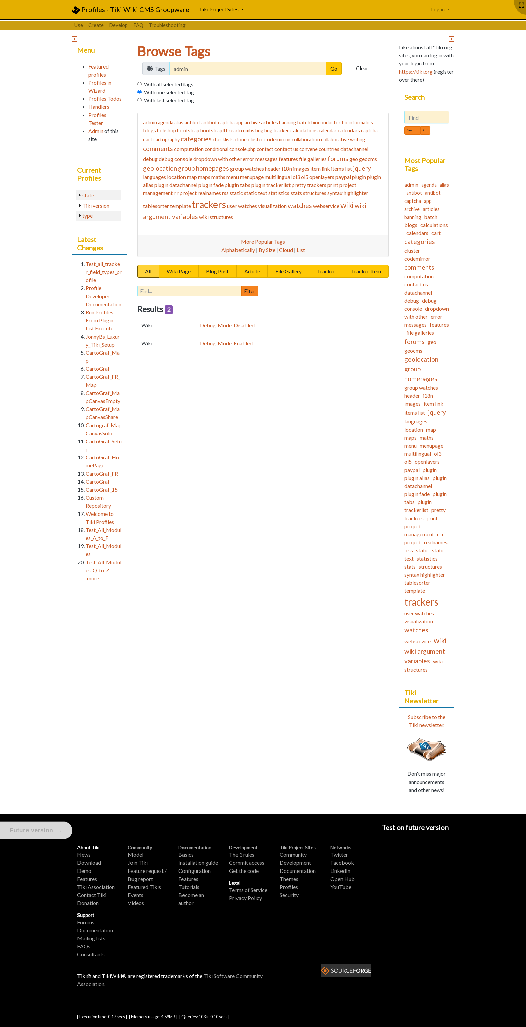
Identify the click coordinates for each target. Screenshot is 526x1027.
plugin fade (211, 185)
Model (135, 854)
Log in (438, 9)
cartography (166, 139)
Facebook (342, 862)
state (88, 195)
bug (259, 130)
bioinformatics (357, 122)
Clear (362, 68)
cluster (255, 139)
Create (96, 25)
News (84, 854)
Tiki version (95, 205)
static (236, 193)
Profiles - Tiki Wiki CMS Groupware (130, 9)
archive (252, 122)
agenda (165, 122)
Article (252, 271)
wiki (347, 205)
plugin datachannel (175, 185)
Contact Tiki (91, 895)
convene (308, 149)
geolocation (160, 168)
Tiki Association (96, 887)
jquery (362, 168)
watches (300, 205)
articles (269, 122)
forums (338, 158)
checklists (223, 139)
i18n (287, 168)
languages (154, 177)
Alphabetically (238, 250)
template (180, 206)
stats (296, 193)
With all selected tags (168, 84)
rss (225, 193)
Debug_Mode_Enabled (226, 343)
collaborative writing (343, 139)
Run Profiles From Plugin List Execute (99, 320)
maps (204, 177)
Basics (186, 854)
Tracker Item (366, 271)
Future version (36, 830)
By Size (267, 250)
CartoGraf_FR (102, 473)
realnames (209, 193)
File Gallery (288, 271)
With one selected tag (169, 92)
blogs (149, 130)
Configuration (194, 870)
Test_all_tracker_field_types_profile (104, 272)
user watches (242, 206)
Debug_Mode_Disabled (227, 325)
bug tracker (276, 130)
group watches (247, 168)
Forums (85, 922)
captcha (369, 130)
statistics (279, 193)
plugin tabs (237, 185)
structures (314, 193)
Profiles (289, 887)
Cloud (286, 250)
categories (196, 139)
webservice (326, 206)
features (288, 158)
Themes (289, 879)
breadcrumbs (240, 130)
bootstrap (188, 130)
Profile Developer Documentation (103, 296)
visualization (272, 206)
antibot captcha (218, 122)
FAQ (138, 25)
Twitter (339, 854)
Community (140, 847)
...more (91, 578)
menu (232, 177)
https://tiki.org (416, 71)
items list (341, 168)
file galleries (313, 158)
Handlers (98, 106)
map (192, 177)
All (148, 271)
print (332, 185)
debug (150, 158)
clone (241, 139)
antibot (192, 122)
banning (287, 122)
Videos (136, 903)
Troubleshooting (167, 25)
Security (289, 895)
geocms (368, 158)
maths (218, 177)
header (273, 168)
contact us (286, 149)
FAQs (83, 946)
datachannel (354, 149)
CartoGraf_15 (102, 489)
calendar (328, 130)
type (87, 215)
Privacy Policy (245, 898)
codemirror (277, 139)
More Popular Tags (263, 241)
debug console (175, 158)
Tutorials (188, 887)
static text (255, 193)
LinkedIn (340, 870)
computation (189, 149)
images (301, 168)
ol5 (304, 177)
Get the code (244, 870)
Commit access (246, 862)
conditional (216, 149)
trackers (209, 204)
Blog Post (217, 271)
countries (329, 149)
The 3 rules (241, 854)
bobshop (166, 130)
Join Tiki (138, 862)
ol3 (296, 177)
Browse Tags (173, 51)
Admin (95, 131)
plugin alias (417, 478)
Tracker (326, 271)
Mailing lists (91, 938)
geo (353, 158)
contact (265, 149)
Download (89, 862)
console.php (242, 149)
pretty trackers (309, 185)
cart (147, 139)
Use (78, 25)
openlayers (321, 177)
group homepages (203, 168)
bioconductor (326, 122)
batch (303, 122)
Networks (340, 847)
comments (158, 148)
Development (243, 847)
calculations (304, 130)
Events (135, 895)
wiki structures (216, 217)
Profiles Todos (105, 98)
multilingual (278, 177)
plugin (359, 177)
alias (178, 122)
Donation (88, 903)
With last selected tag (169, 100)
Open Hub (342, 879)
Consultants (91, 954)
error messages (260, 158)
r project (187, 193)
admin (150, 122)
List (301, 250)
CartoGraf (98, 368)
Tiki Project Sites (298, 847)
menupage (252, 177)
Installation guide (198, 862)
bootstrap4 (212, 130)
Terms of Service (248, 890)
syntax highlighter (347, 193)
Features (87, 879)
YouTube (340, 887)
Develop (118, 25)
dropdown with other (217, 158)
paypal (343, 177)
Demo (84, 870)
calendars (349, 130)
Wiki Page (179, 271)
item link (320, 168)
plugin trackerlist (271, 185)
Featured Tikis (144, 887)
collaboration (306, 139)
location (176, 177)
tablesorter (156, 206)
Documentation (95, 930)
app (240, 122)
